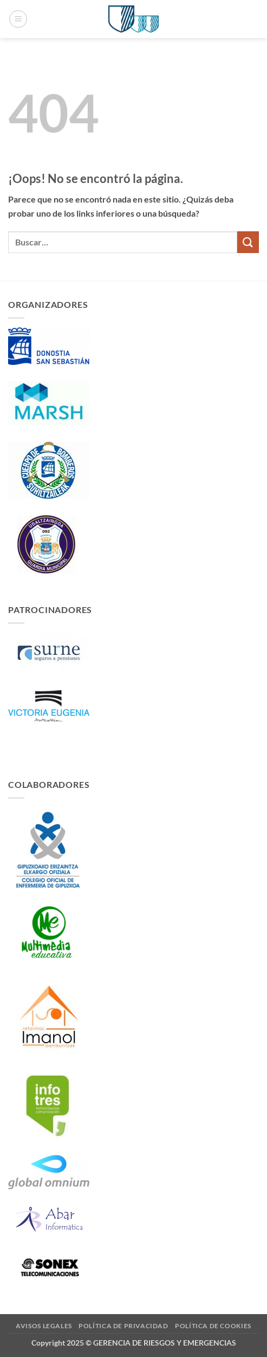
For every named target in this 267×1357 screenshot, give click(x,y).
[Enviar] (248, 242)
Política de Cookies (213, 1326)
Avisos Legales (44, 1326)
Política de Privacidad (123, 1326)
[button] (18, 19)
